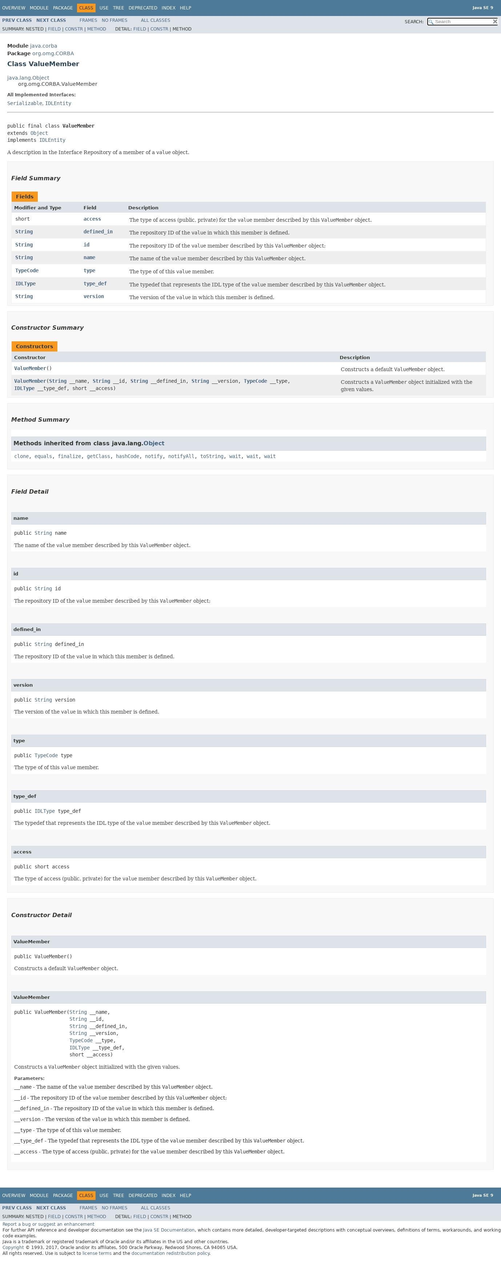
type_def (95, 283)
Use (104, 8)
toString (211, 456)
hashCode (127, 456)
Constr (74, 29)
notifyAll (181, 456)
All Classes (155, 20)
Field (54, 29)
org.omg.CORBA (53, 53)
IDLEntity (58, 103)
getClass (98, 456)
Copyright (13, 1247)
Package (63, 8)
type (89, 270)
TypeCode (27, 270)
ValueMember (30, 368)
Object (39, 133)
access (92, 219)
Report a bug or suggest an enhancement (48, 1224)
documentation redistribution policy (170, 1253)
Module (39, 8)
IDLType (25, 283)
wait (235, 456)
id (86, 245)
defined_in (98, 231)
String (24, 231)
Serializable (24, 103)
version (94, 296)
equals (43, 456)
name (89, 257)
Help (185, 8)
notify (153, 456)
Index (168, 8)
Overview (13, 8)
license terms (97, 1253)
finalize (69, 456)
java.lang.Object (28, 78)
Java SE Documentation (169, 1230)
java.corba (43, 46)
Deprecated (143, 8)
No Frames (115, 20)
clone (21, 456)
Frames (88, 20)
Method (96, 29)
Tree (118, 8)
